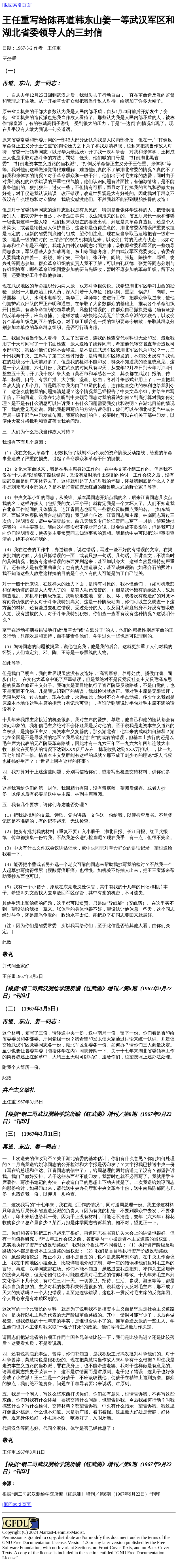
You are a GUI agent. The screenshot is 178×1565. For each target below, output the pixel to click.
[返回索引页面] (17, 5)
